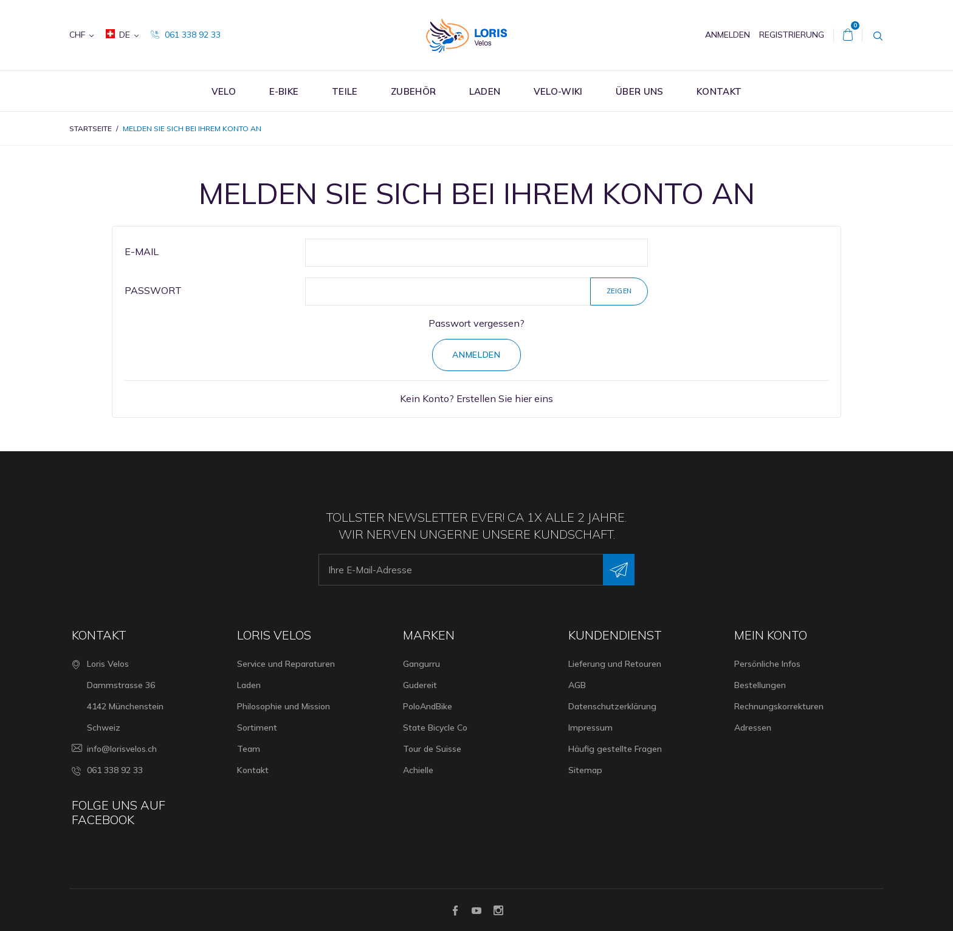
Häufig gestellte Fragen (615, 748)
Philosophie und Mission (283, 706)
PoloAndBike (427, 706)
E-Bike (284, 91)
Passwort (153, 290)
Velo (224, 91)
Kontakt (719, 91)
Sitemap (585, 770)
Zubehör (413, 91)
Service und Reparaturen (286, 663)
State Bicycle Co (435, 727)
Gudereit (420, 685)
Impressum (590, 727)
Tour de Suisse (432, 748)
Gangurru (421, 663)
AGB (577, 685)
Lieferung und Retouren (614, 663)
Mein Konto (770, 635)
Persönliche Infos (767, 663)
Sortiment (257, 727)
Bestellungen (760, 685)
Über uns (639, 91)
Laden (485, 91)
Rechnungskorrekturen (779, 706)
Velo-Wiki (558, 91)
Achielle (418, 770)
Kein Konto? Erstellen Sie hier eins (476, 398)
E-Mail (142, 251)
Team (248, 748)
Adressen (752, 727)
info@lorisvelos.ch (122, 748)
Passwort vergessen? (476, 323)
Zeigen (619, 291)
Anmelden (476, 354)
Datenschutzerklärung (612, 706)
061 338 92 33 (186, 34)
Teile (345, 91)
